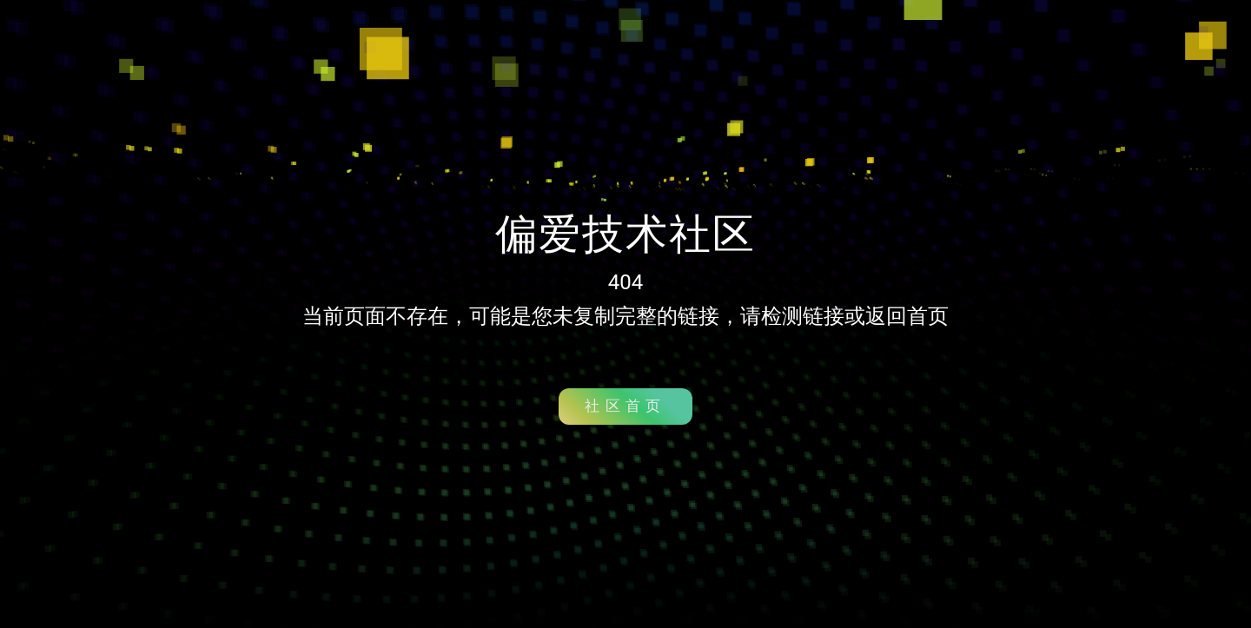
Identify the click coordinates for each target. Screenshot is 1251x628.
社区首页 (625, 406)
